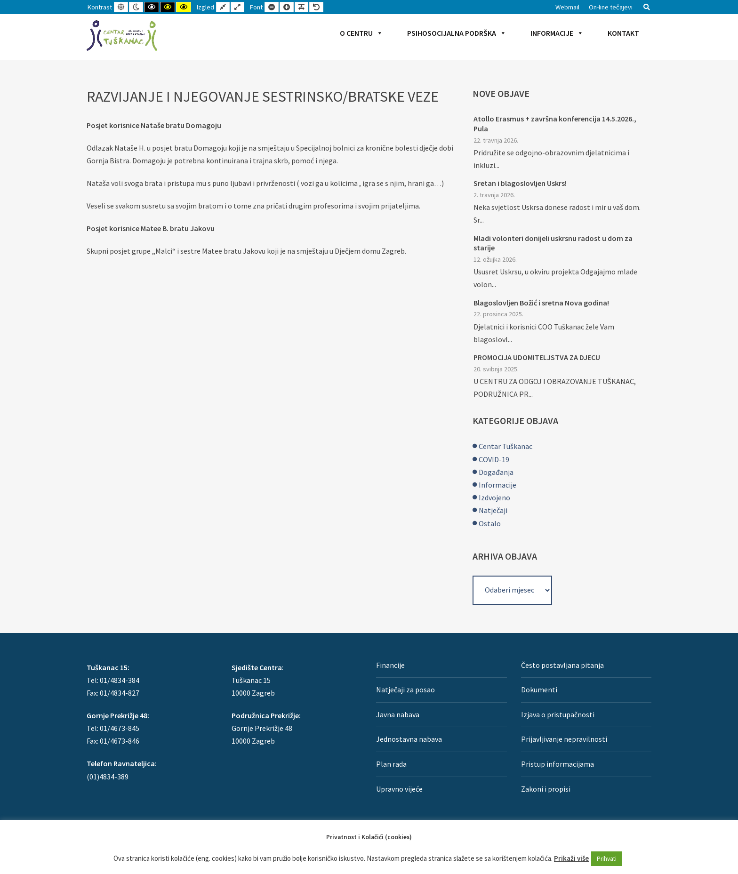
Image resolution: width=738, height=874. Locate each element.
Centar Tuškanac (505, 446)
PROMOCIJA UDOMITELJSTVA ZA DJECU (536, 357)
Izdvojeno (494, 497)
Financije (390, 665)
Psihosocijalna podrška (456, 33)
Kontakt (623, 33)
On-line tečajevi (611, 7)
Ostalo (490, 523)
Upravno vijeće (399, 789)
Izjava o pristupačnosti (557, 714)
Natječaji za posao (405, 689)
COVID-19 (494, 459)
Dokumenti (539, 689)
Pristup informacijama (557, 764)
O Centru (361, 33)
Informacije (557, 33)
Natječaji (493, 510)
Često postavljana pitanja (562, 665)
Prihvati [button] (607, 859)
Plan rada (391, 764)
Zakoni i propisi (545, 789)
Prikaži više (571, 858)
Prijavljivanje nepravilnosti (564, 739)
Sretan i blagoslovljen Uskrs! (520, 183)
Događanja (496, 472)
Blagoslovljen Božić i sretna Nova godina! (541, 302)
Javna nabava (397, 714)
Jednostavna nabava (409, 739)
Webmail (567, 7)
